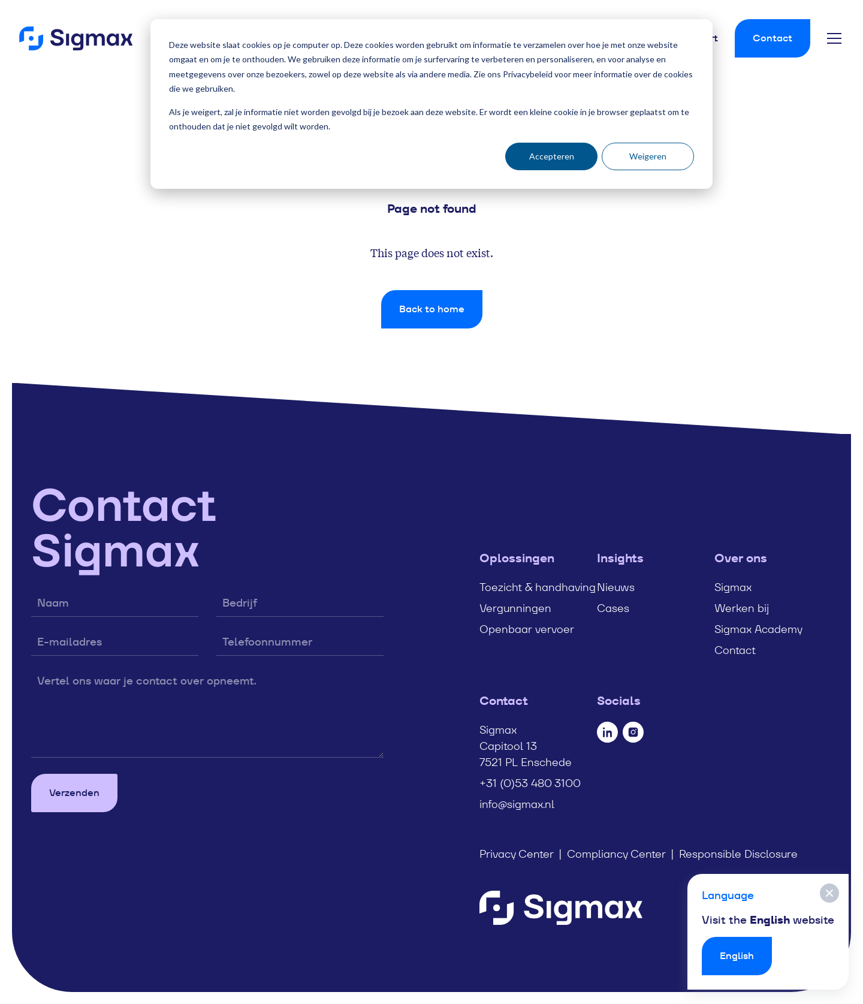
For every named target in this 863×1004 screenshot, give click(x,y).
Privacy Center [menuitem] (516, 854)
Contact (772, 38)
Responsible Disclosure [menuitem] (738, 854)
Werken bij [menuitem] (741, 608)
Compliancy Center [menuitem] (616, 854)
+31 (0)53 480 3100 (530, 783)
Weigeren (647, 156)
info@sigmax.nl (516, 804)
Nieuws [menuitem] (616, 587)
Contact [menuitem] (735, 650)
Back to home (431, 309)
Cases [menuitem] (613, 608)
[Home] (75, 38)
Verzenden (74, 792)
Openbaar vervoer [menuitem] (526, 629)
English (737, 955)
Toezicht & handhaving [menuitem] (537, 587)
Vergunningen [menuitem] (515, 608)
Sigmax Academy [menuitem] (758, 629)
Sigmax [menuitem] (733, 587)
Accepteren (551, 156)
